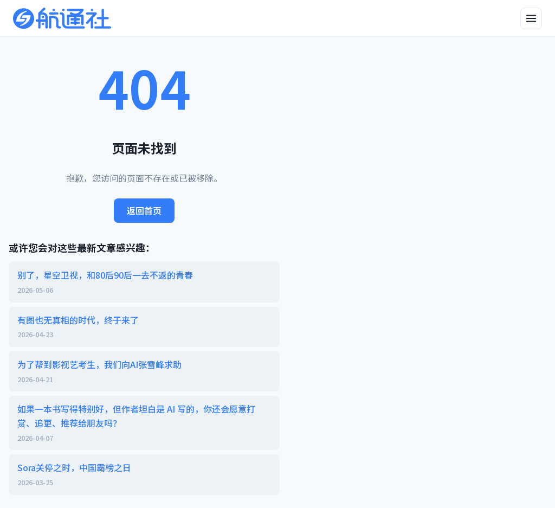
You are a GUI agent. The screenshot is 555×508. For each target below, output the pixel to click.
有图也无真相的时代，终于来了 (144, 326)
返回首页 (144, 210)
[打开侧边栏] (531, 18)
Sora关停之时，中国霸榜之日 (144, 474)
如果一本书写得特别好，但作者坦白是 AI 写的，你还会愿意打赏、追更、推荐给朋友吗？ (144, 422)
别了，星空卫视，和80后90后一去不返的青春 (144, 281)
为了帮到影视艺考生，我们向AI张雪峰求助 (144, 371)
